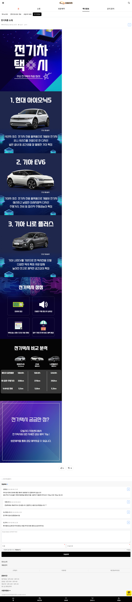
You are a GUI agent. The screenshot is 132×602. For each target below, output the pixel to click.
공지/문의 (110, 8)
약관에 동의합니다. (8, 550)
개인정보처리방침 (114, 570)
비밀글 (127, 550)
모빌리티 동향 (28, 14)
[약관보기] (18, 550)
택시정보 (86, 8)
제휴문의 (4, 565)
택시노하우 (5, 14)
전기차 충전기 (5, 478)
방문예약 (61, 8)
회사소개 (4, 562)
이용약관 (63, 570)
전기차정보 (37, 14)
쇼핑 (38, 8)
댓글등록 (66, 554)
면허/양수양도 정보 (15, 14)
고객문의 (15, 570)
